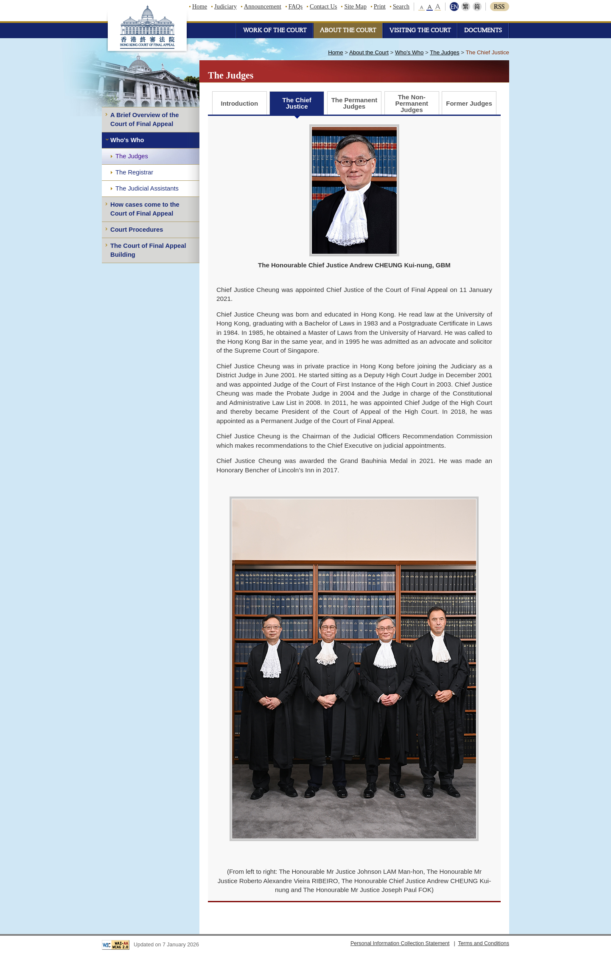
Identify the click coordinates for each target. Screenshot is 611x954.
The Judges (131, 156)
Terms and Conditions (483, 943)
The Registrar (134, 172)
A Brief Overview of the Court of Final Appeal (144, 119)
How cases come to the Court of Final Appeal (144, 209)
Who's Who (127, 140)
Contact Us (323, 6)
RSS (499, 6)
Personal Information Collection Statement (400, 943)
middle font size (430, 6)
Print (380, 6)
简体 (476, 6)
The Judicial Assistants (147, 188)
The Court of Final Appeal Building (148, 250)
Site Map (355, 6)
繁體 (465, 6)
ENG (455, 6)
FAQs (296, 6)
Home (199, 6)
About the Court (369, 52)
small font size (422, 6)
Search (401, 6)
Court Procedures (136, 229)
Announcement (262, 6)
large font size (437, 6)
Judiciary (225, 6)
